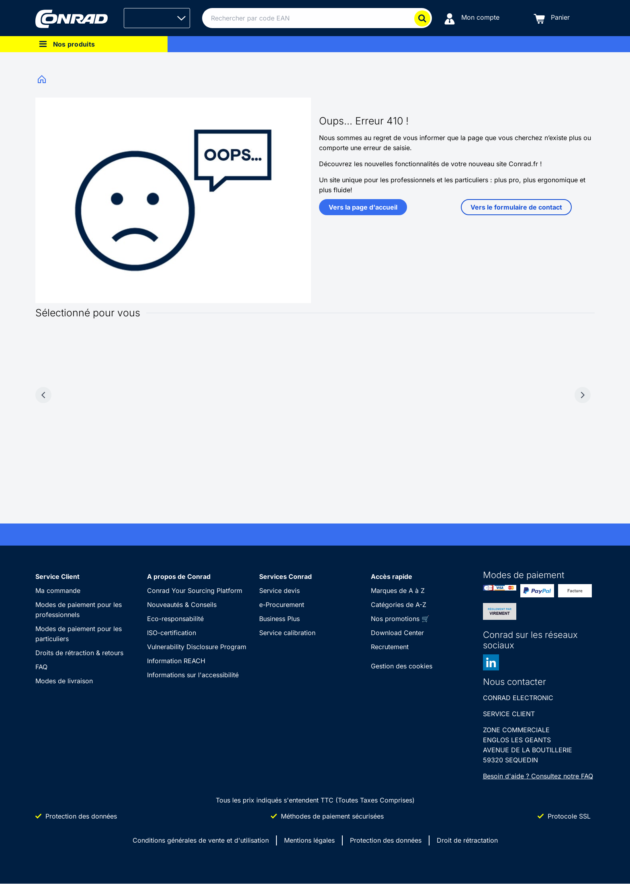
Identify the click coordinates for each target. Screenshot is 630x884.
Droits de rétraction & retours (79, 653)
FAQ (41, 667)
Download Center (397, 633)
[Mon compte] (471, 18)
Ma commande (57, 591)
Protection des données (385, 840)
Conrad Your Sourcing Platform (194, 591)
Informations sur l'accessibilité (193, 675)
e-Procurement (281, 605)
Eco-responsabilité (175, 619)
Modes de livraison (64, 681)
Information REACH (176, 661)
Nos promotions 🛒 (400, 619)
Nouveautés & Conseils (182, 605)
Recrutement (390, 647)
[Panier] (552, 18)
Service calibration (287, 633)
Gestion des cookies (401, 666)
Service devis (279, 591)
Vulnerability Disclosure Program (196, 647)
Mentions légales (309, 840)
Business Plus (279, 619)
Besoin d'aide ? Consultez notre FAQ (538, 776)
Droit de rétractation (467, 840)
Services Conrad (285, 576)
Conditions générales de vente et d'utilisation (201, 840)
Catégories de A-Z (398, 605)
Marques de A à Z (398, 591)
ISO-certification (171, 633)
